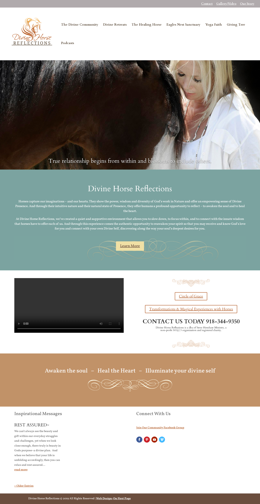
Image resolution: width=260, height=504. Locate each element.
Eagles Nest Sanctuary (183, 25)
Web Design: (104, 499)
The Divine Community (79, 25)
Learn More (130, 246)
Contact (207, 4)
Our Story (247, 4)
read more (21, 470)
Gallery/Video (226, 4)
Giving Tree (236, 25)
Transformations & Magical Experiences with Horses (191, 309)
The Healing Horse (147, 25)
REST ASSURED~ (31, 425)
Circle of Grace (191, 296)
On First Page (122, 499)
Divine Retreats (115, 25)
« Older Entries (24, 486)
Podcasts (67, 43)
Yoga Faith (213, 25)
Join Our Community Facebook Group (160, 428)
